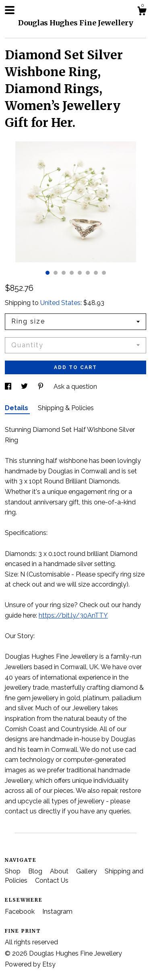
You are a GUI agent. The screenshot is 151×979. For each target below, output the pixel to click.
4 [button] (72, 273)
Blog (36, 871)
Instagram (57, 911)
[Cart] (141, 12)
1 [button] (48, 273)
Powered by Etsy (30, 964)
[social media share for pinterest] (41, 386)
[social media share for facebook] (9, 386)
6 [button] (88, 273)
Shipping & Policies (66, 408)
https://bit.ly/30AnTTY (73, 615)
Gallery (87, 871)
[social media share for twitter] (25, 386)
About (60, 871)
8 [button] (104, 273)
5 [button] (80, 273)
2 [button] (56, 273)
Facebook (20, 911)
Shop (13, 871)
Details (17, 408)
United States (60, 303)
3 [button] (64, 273)
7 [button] (96, 273)
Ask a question (75, 386)
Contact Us (51, 880)
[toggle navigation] (9, 10)
